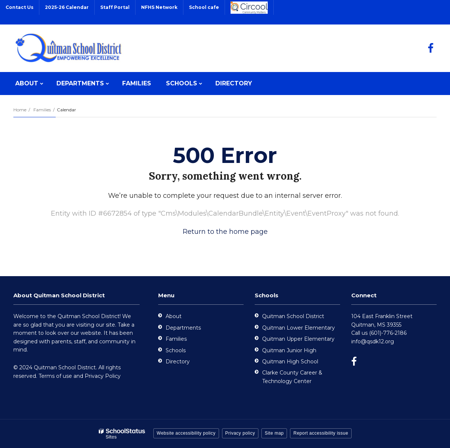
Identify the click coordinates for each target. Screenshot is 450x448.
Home (19, 109)
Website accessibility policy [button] (186, 433)
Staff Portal (115, 7)
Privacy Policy (103, 376)
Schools (176, 350)
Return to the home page (225, 232)
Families (42, 109)
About (174, 316)
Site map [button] (274, 433)
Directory (178, 361)
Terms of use (55, 376)
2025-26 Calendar (67, 7)
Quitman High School (290, 361)
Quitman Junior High (289, 350)
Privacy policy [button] (240, 433)
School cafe (204, 7)
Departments (183, 327)
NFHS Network (159, 7)
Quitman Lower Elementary (298, 327)
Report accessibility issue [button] (320, 433)
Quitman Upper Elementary (298, 339)
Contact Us (19, 7)
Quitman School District (293, 316)
